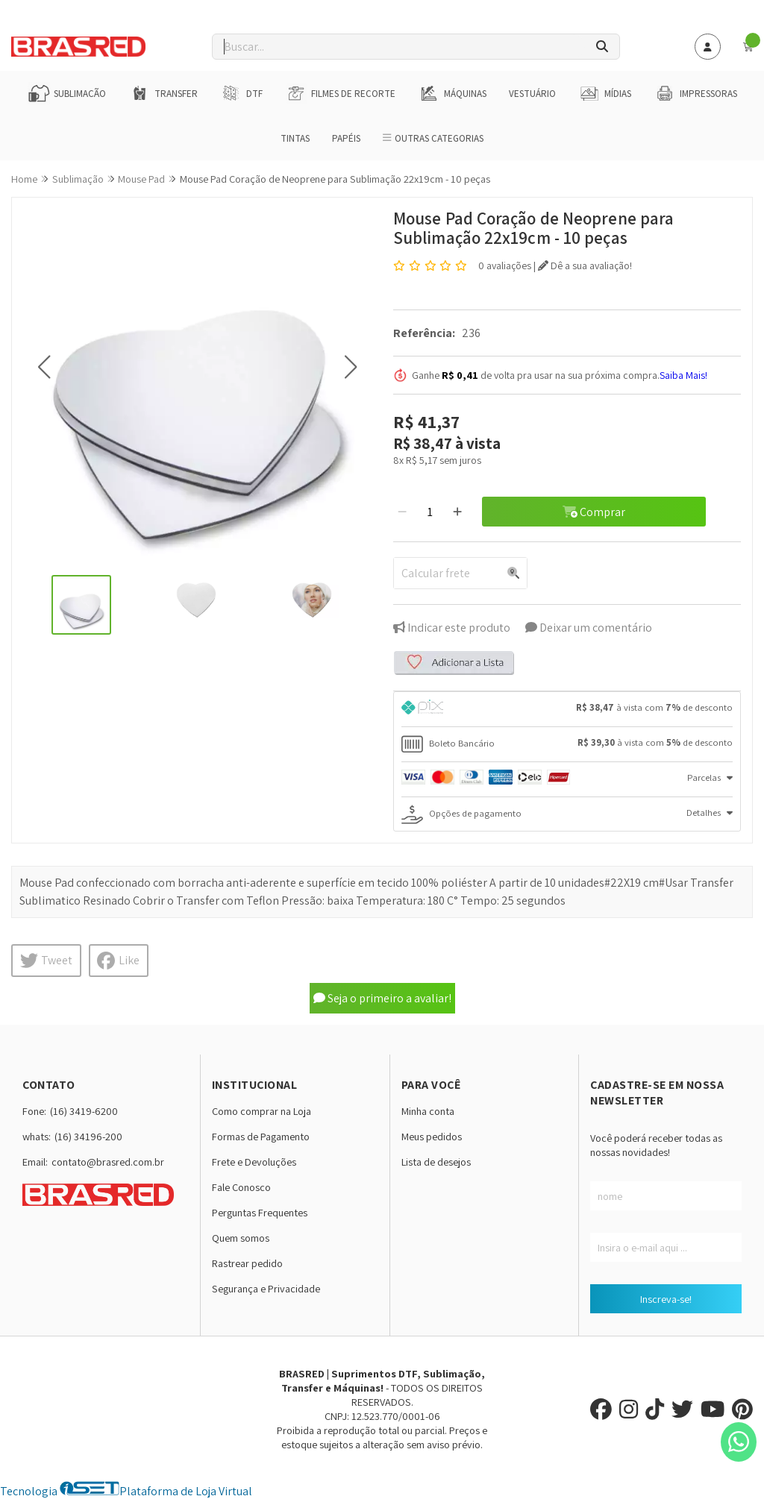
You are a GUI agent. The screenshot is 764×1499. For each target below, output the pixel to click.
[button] (44, 367)
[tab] (567, 709)
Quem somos (240, 1238)
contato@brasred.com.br (107, 1161)
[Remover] (402, 512)
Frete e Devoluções (254, 1161)
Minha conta (427, 1111)
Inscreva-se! (666, 1299)
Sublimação (67, 93)
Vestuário (532, 93)
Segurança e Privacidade (266, 1288)
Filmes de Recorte (340, 93)
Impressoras (695, 93)
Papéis (346, 138)
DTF (241, 93)
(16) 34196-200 (88, 1136)
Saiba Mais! (683, 375)
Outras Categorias (433, 138)
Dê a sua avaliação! (585, 265)
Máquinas (452, 93)
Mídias (604, 93)
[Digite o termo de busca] (399, 46)
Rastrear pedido (247, 1263)
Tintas (295, 138)
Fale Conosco (241, 1187)
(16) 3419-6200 (84, 1111)
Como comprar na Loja (261, 1111)
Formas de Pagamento (261, 1136)
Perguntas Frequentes (259, 1212)
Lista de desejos (436, 1161)
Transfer (163, 93)
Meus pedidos (431, 1136)
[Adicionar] (457, 512)
